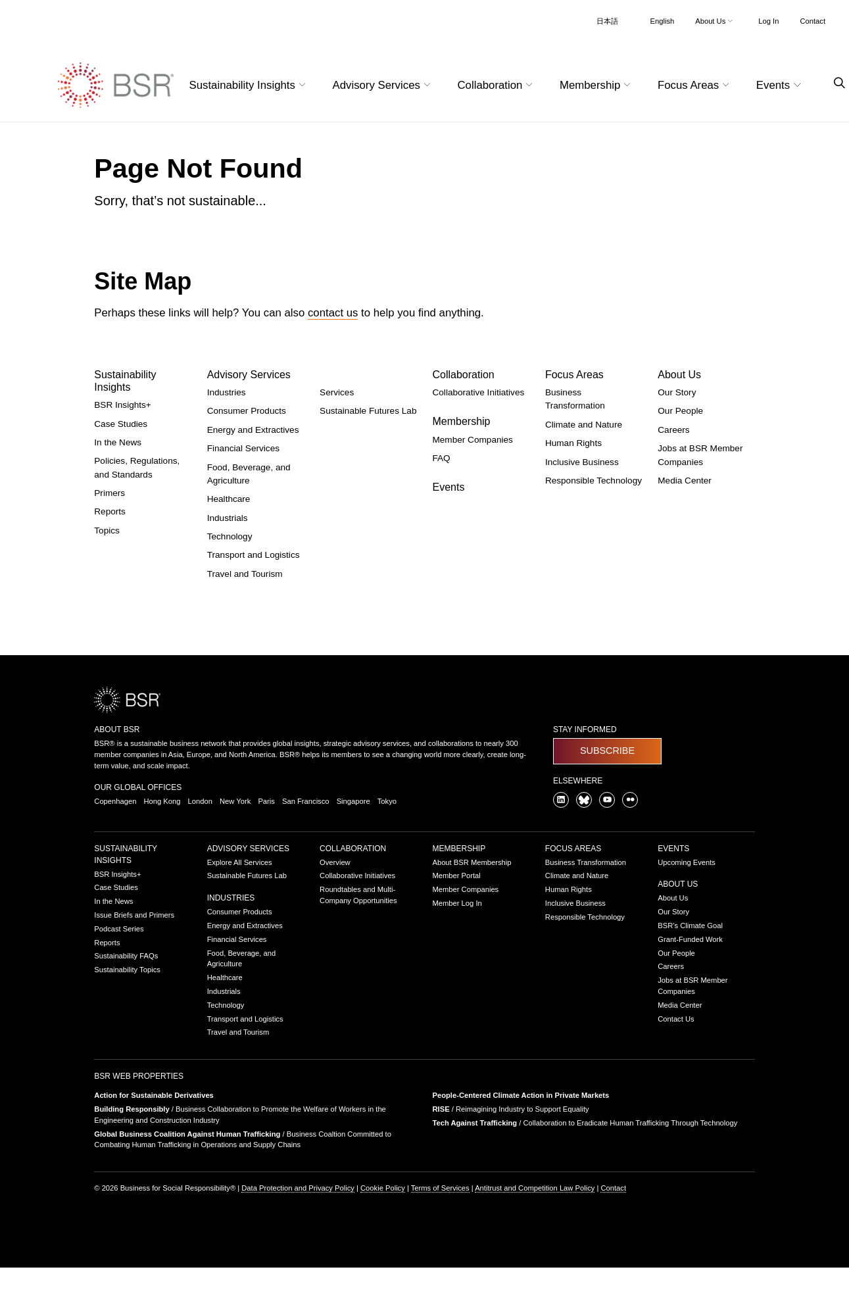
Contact (812, 21)
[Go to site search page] (834, 83)
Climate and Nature (583, 425)
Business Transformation (585, 862)
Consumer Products (246, 411)
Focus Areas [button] (695, 85)
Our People (680, 411)
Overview (335, 862)
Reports (110, 511)
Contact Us (676, 1019)
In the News (117, 442)
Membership (461, 421)
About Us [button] (715, 21)
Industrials (227, 518)
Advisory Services (249, 374)
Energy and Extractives (253, 430)
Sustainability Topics (127, 970)
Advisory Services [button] (383, 85)
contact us (333, 313)
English (662, 21)
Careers (673, 430)
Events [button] (780, 85)
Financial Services (243, 448)
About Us (679, 374)
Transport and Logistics (253, 555)
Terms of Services (440, 1188)
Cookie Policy (382, 1188)
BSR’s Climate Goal (690, 925)
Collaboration (463, 374)
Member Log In (456, 903)
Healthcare (229, 499)
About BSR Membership (471, 862)
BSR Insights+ (122, 405)
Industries (226, 392)
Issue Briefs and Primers (134, 915)
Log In (768, 21)
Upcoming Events (687, 862)
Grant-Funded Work (690, 939)
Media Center (685, 480)
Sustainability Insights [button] (249, 85)
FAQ (441, 458)
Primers (109, 493)
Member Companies (472, 440)
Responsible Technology (593, 480)
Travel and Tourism (245, 574)
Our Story (677, 392)
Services (337, 392)
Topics (107, 530)
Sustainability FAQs (126, 956)
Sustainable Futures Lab (368, 411)
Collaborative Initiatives (478, 392)
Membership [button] (597, 85)
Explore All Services (239, 862)
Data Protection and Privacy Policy (297, 1188)
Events (448, 487)
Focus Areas (574, 374)
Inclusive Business (582, 462)
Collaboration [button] (496, 85)
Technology (230, 536)
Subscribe (607, 750)
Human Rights (573, 443)
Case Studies (120, 424)
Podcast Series (118, 929)
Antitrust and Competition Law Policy (534, 1188)
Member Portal (456, 875)
